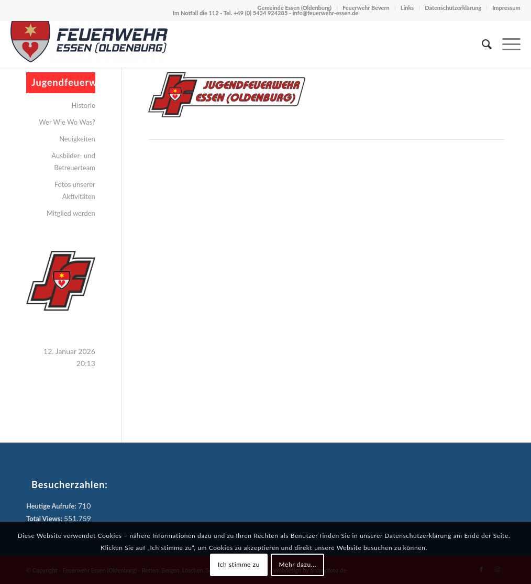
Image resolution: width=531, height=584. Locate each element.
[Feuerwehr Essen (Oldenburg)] (89, 44)
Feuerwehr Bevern (366, 7)
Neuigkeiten (77, 139)
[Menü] (506, 44)
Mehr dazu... (297, 564)
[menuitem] (481, 44)
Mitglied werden (71, 213)
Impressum (506, 7)
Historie (83, 105)
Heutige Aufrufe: (52, 506)
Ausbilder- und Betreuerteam (73, 161)
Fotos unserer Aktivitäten (74, 190)
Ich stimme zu (239, 564)
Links (407, 7)
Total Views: (45, 518)
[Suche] (481, 44)
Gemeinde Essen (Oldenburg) (294, 7)
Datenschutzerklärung (453, 7)
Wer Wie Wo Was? (67, 122)
